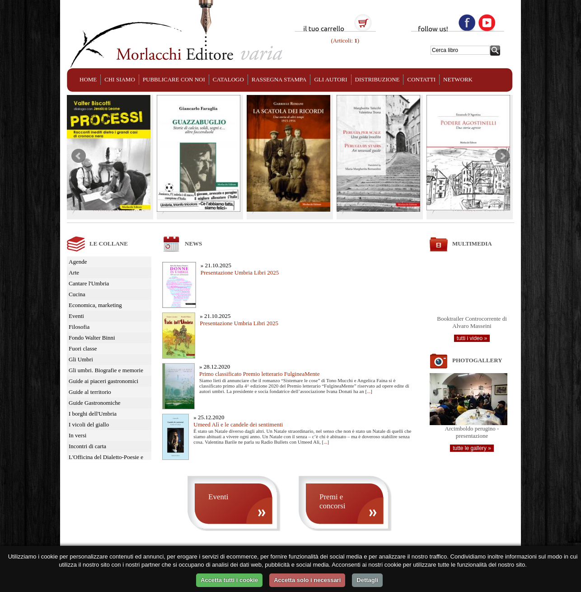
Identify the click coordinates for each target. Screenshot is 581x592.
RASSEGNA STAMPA (279, 79)
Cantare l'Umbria (89, 283)
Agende (78, 261)
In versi (77, 435)
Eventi (76, 316)
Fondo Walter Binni (92, 337)
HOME (88, 79)
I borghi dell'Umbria (93, 413)
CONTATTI (421, 79)
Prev (78, 156)
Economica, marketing (95, 305)
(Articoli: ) (344, 40)
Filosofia (79, 326)
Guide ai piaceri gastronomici (103, 381)
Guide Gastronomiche (94, 402)
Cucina (77, 294)
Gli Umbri (81, 359)
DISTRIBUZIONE (377, 79)
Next (502, 156)
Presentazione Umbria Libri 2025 (240, 272)
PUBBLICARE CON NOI (174, 79)
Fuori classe (83, 348)
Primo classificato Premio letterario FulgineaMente (259, 373)
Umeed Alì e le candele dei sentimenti (238, 424)
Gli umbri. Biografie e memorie (106, 370)
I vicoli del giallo (89, 424)
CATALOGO (228, 79)
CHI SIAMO (119, 79)
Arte (74, 272)
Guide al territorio (90, 391)
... (368, 391)
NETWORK (458, 79)
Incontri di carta (87, 446)
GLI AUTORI (330, 79)
